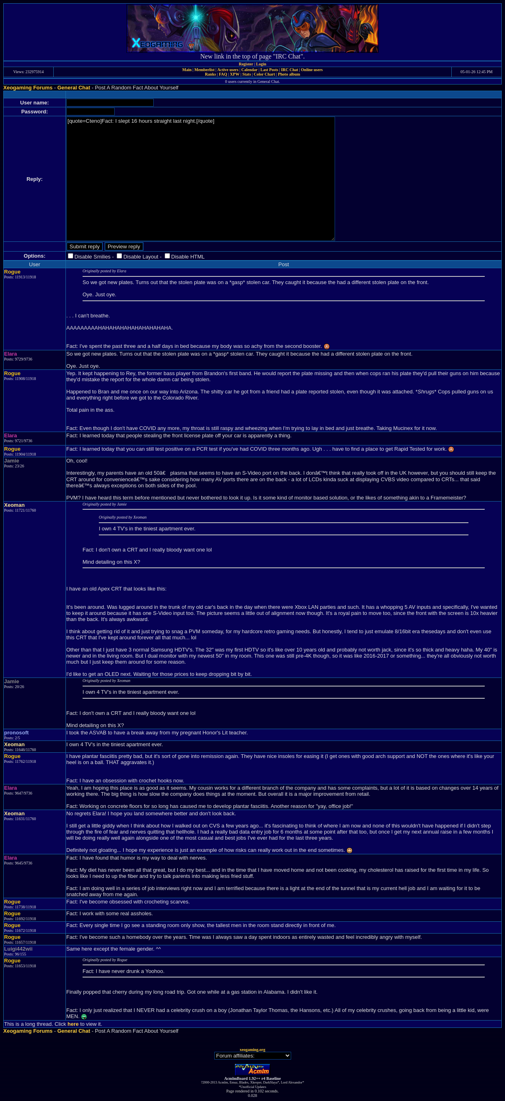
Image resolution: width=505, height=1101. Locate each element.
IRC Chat (289, 69)
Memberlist (204, 69)
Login (261, 64)
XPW (234, 74)
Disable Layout (140, 257)
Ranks (210, 74)
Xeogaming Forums (27, 88)
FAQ (223, 74)
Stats (246, 74)
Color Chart (264, 74)
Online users (312, 69)
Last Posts (269, 69)
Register (246, 64)
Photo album (289, 74)
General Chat (73, 88)
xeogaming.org (252, 1049)
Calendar (249, 69)
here (72, 1024)
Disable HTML (188, 257)
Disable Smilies (92, 257)
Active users (228, 69)
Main (187, 69)
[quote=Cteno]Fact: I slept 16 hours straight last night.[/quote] (200, 179)
